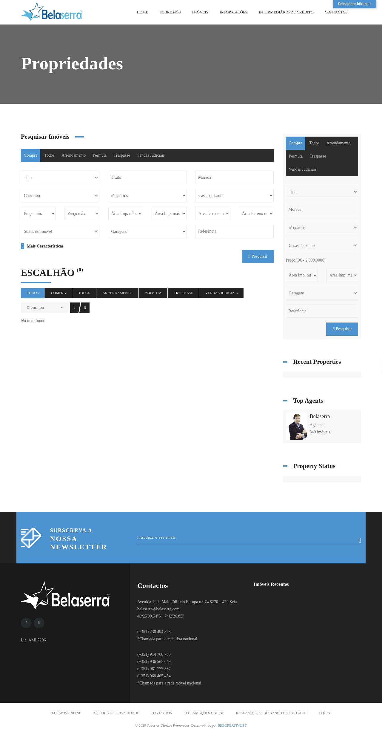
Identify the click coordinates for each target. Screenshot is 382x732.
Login (324, 713)
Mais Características (42, 246)
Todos (49, 155)
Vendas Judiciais (151, 155)
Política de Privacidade (116, 713)
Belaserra (320, 416)
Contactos (161, 713)
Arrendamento (73, 155)
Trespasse (122, 155)
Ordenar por (35, 307)
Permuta (100, 155)
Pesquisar (258, 256)
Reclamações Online (204, 713)
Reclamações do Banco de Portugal (271, 713)
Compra (30, 155)
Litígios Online (66, 713)
